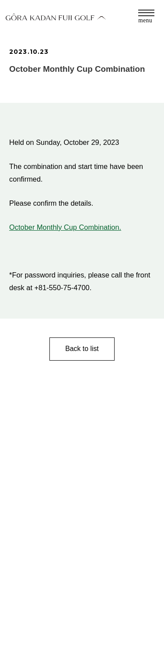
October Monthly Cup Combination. (65, 227)
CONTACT (23, 626)
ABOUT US (25, 640)
